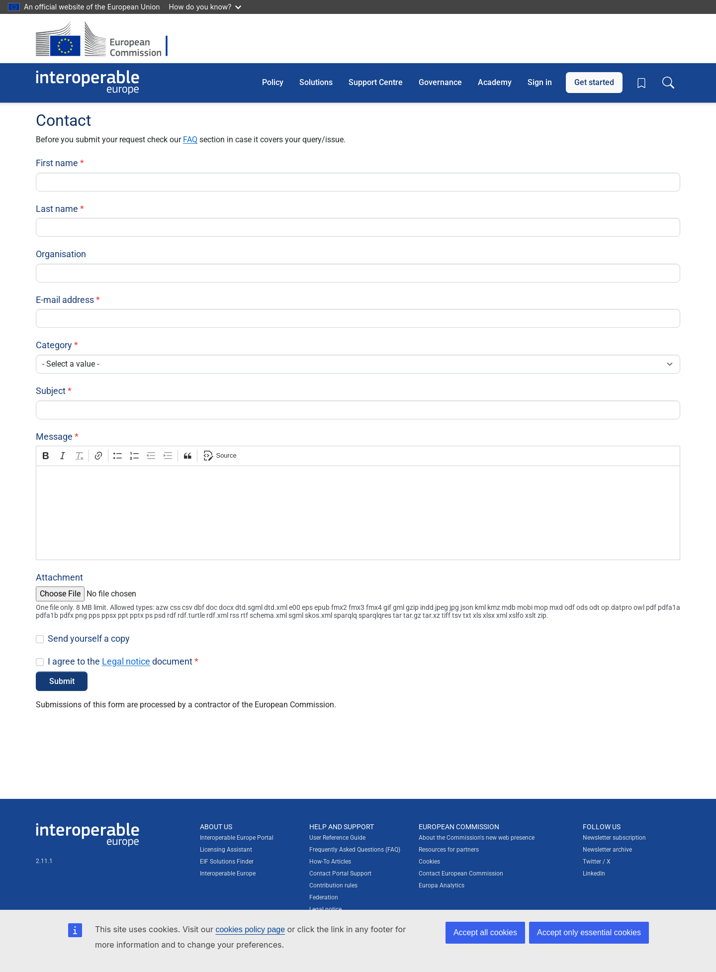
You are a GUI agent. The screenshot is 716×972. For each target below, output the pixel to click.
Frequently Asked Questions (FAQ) (354, 849)
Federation (323, 897)
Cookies (429, 861)
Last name (57, 208)
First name (57, 163)
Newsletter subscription (614, 837)
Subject (51, 391)
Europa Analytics (441, 885)
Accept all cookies (485, 932)
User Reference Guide (337, 837)
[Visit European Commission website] (107, 38)
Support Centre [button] (376, 82)
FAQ (190, 139)
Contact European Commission (461, 873)
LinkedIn (594, 873)
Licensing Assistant (226, 849)
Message (54, 436)
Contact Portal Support (340, 873)
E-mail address (65, 299)
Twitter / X (597, 861)
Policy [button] (272, 82)
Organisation (61, 254)
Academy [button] (495, 82)
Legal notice (126, 661)
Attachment (59, 577)
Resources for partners (449, 849)
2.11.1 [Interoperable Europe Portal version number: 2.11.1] (44, 861)
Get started (594, 82)
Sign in (540, 82)
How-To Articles (330, 861)
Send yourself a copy (89, 638)
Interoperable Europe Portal (236, 837)
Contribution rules (333, 885)
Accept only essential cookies (589, 932)
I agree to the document (120, 661)
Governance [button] (440, 82)
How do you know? (205, 6)
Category (54, 345)
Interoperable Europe (228, 873)
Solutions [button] (316, 82)
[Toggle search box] (668, 82)
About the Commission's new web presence (477, 837)
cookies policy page (250, 929)
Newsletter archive (607, 849)
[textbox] (358, 513)
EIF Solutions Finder (227, 861)
